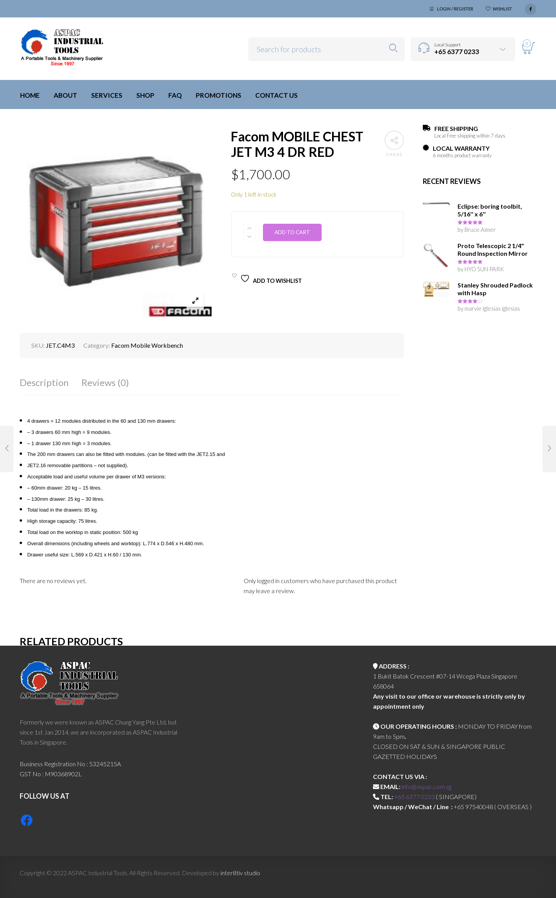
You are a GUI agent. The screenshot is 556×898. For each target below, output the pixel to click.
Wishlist (502, 8)
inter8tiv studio (240, 872)
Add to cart (292, 232)
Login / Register (455, 8)
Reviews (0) (105, 382)
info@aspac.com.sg (426, 786)
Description (44, 382)
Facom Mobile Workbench (147, 345)
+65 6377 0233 (414, 796)
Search (393, 48)
